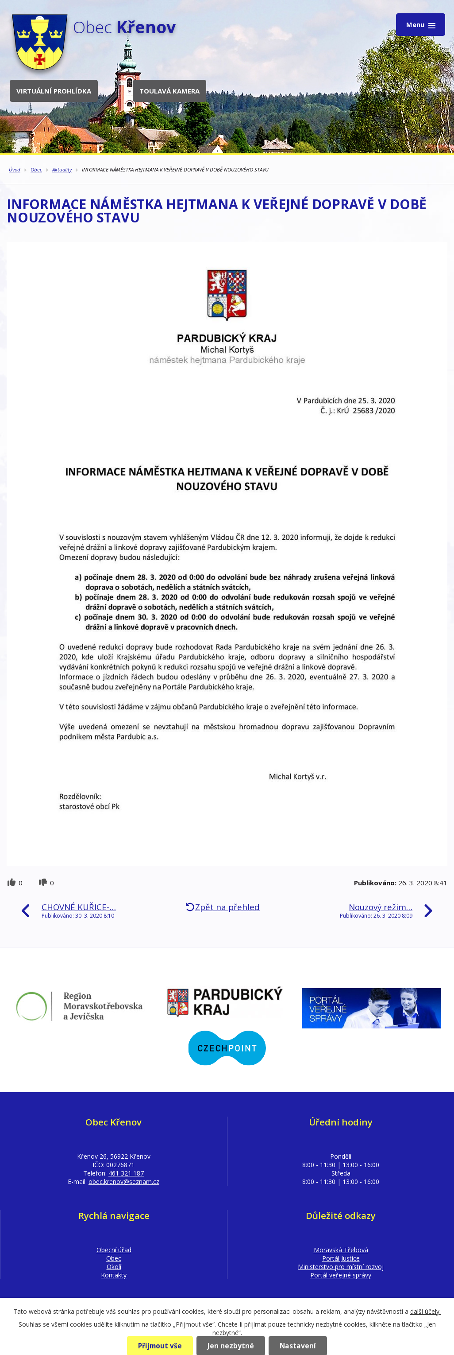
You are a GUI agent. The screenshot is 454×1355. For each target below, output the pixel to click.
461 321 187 (126, 1173)
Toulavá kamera (169, 90)
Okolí (114, 1266)
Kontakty (114, 1275)
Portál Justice (341, 1258)
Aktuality (62, 169)
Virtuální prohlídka (53, 90)
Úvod (14, 169)
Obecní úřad (113, 1250)
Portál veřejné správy (340, 1275)
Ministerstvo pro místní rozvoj (341, 1266)
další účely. (425, 1311)
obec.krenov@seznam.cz (123, 1181)
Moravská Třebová (341, 1250)
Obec (36, 169)
